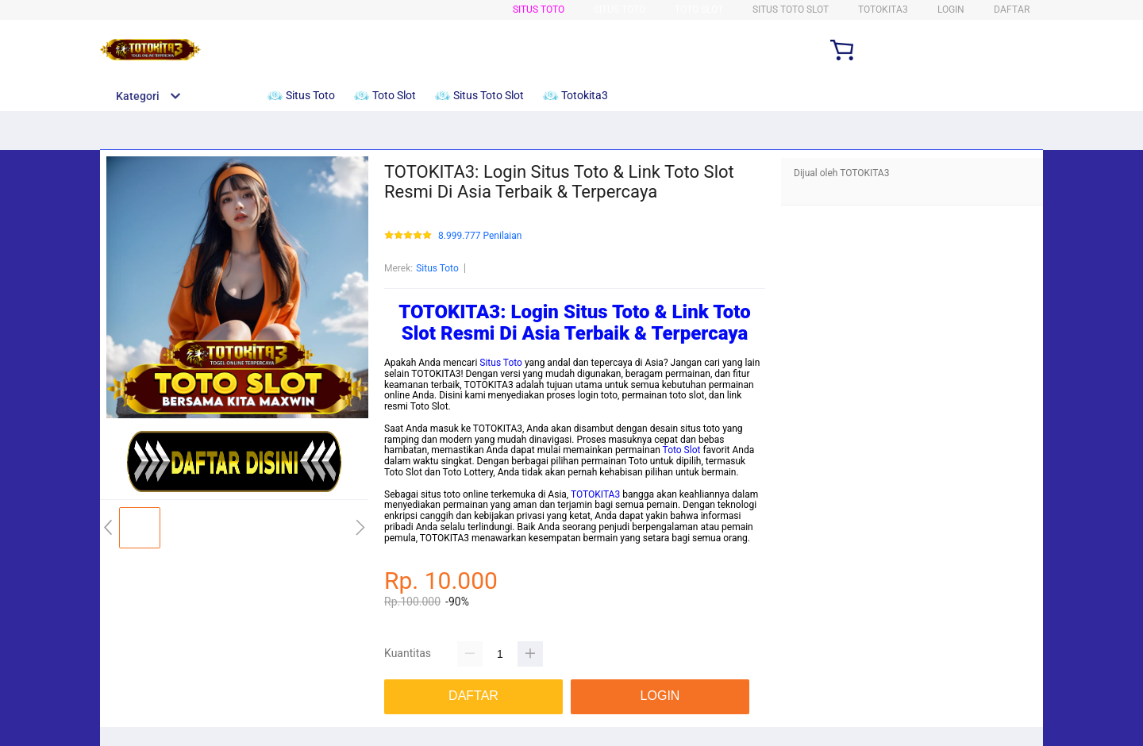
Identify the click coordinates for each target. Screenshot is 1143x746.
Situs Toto (538, 9)
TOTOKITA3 (595, 494)
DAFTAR (1011, 9)
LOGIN (950, 9)
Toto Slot (699, 9)
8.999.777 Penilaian (479, 236)
